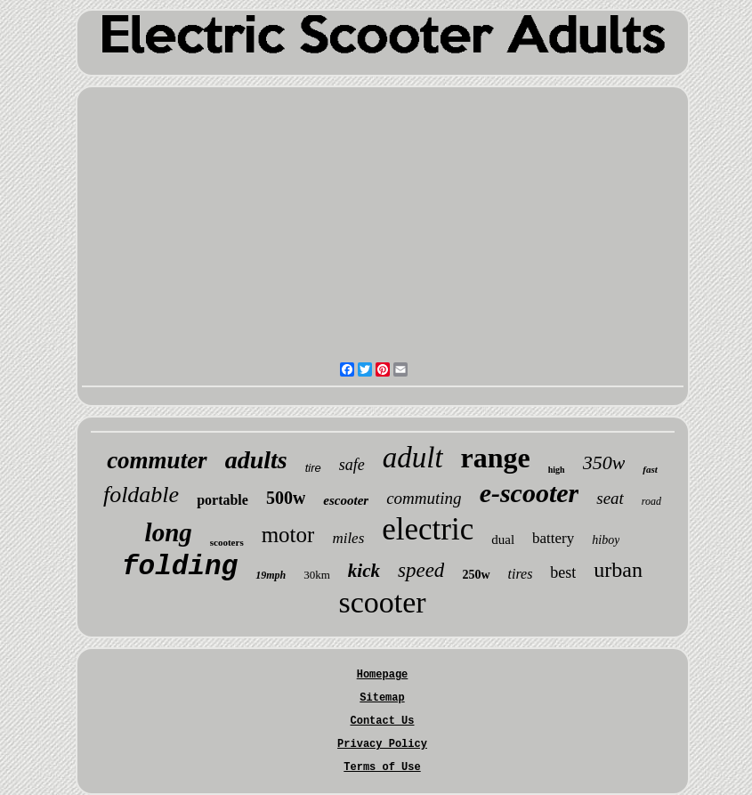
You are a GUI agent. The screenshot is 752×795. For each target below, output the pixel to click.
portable (222, 499)
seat (610, 498)
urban (618, 569)
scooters (227, 542)
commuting (423, 498)
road (651, 501)
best (563, 572)
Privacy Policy (382, 744)
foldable (141, 494)
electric (427, 529)
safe (352, 465)
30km (316, 574)
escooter (345, 500)
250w (475, 574)
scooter (381, 602)
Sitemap (382, 698)
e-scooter (529, 492)
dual (502, 539)
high (556, 470)
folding (180, 566)
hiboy (605, 540)
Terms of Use (382, 767)
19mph (270, 575)
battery (553, 538)
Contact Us (382, 721)
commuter (157, 460)
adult (413, 458)
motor (288, 535)
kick (364, 570)
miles (348, 538)
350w (604, 462)
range (495, 458)
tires (520, 573)
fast (650, 469)
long (168, 532)
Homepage (382, 675)
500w (285, 497)
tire (313, 468)
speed (421, 570)
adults (256, 460)
